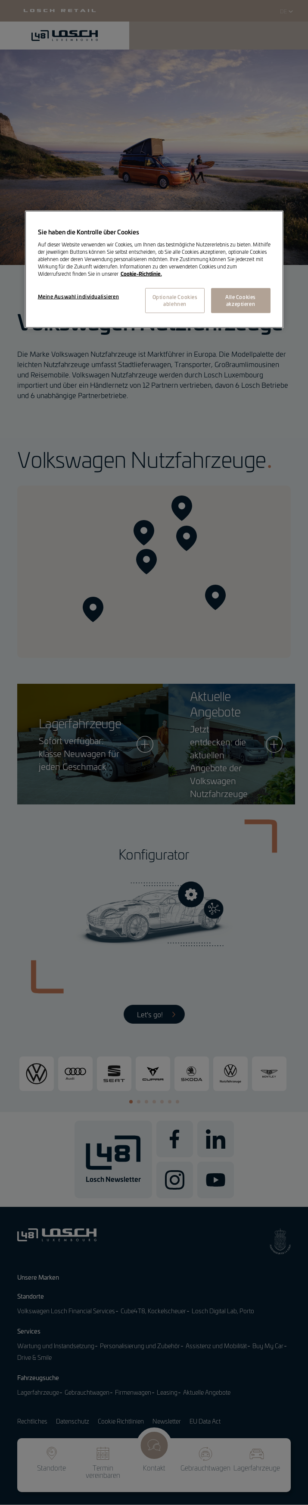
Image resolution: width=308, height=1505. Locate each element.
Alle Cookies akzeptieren (240, 300)
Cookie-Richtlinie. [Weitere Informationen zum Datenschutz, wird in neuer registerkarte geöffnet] (141, 273)
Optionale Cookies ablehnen (175, 300)
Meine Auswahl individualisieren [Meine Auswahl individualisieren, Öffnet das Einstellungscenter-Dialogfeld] (78, 296)
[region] (154, 269)
